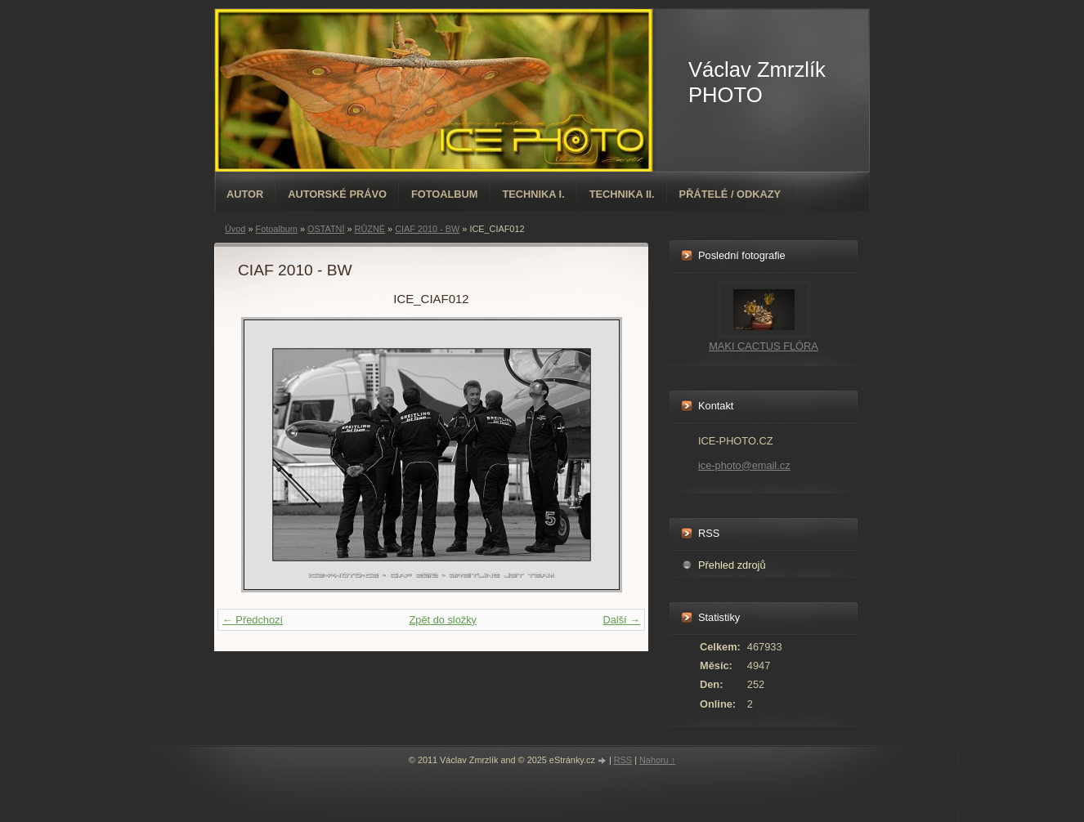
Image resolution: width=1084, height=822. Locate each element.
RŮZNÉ (370, 229)
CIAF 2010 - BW (427, 229)
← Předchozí (252, 620)
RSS (623, 760)
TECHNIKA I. (533, 194)
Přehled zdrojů (732, 565)
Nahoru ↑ (657, 760)
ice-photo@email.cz (744, 465)
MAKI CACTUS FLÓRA (763, 346)
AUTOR (244, 194)
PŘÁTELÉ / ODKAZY (730, 194)
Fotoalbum (444, 194)
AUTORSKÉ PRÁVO (337, 194)
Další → (621, 620)
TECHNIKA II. (622, 194)
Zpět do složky (443, 620)
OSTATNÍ (326, 229)
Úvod (235, 229)
